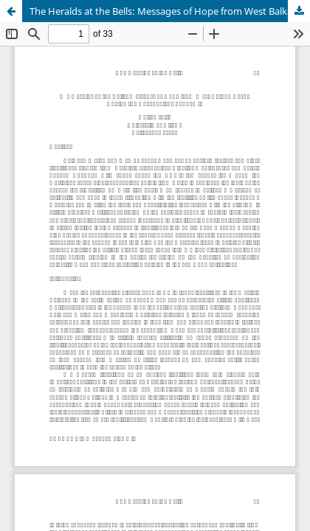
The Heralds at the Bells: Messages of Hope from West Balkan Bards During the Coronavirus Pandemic (170, 11)
